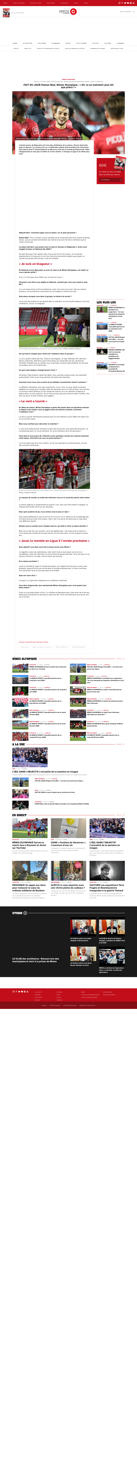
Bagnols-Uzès (35, 3)
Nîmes (5, 3)
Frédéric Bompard (78, 647)
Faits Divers (81, 43)
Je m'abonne (105, 179)
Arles (76, 3)
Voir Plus (119, 658)
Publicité (27, 48)
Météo (16, 48)
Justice (95, 43)
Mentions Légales (55, 1005)
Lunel (86, 3)
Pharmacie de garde (97, 48)
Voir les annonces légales (75, 48)
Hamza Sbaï (24, 647)
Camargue (64, 3)
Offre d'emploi (107, 992)
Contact (44, 1005)
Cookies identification (70, 1005)
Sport (68, 43)
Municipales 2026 (117, 48)
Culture (107, 43)
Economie (56, 43)
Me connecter (126, 11)
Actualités (27, 43)
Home (15, 43)
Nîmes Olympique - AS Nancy (42, 647)
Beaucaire (51, 3)
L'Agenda (120, 43)
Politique (42, 43)
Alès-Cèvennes (19, 3)
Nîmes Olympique (68, 79)
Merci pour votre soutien (87, 1005)
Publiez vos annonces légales (48, 48)
